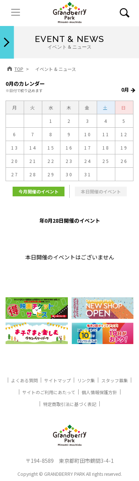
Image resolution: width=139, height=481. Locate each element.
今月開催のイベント (39, 191)
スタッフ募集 (114, 380)
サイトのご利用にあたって (48, 392)
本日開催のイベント (101, 191)
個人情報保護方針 (99, 392)
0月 (125, 89)
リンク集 (86, 380)
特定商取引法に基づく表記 (69, 404)
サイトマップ (57, 380)
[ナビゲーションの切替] (16, 12)
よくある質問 (24, 380)
